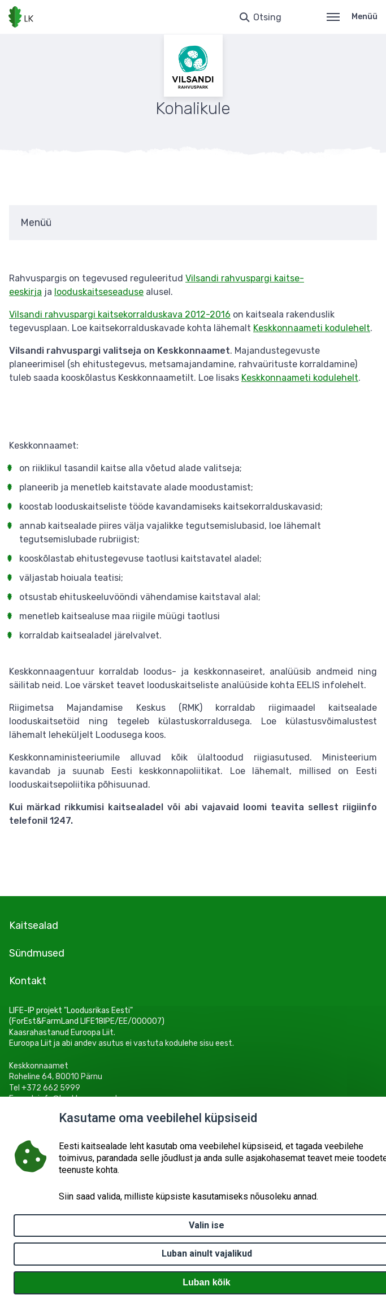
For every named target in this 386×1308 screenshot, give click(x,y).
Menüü (352, 16)
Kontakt (27, 981)
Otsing (267, 17)
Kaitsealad (33, 925)
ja (38, 291)
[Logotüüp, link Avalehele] (20, 17)
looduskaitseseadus (96, 291)
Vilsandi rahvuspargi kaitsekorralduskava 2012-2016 (120, 314)
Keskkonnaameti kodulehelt (311, 328)
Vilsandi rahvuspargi (229, 278)
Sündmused (36, 953)
